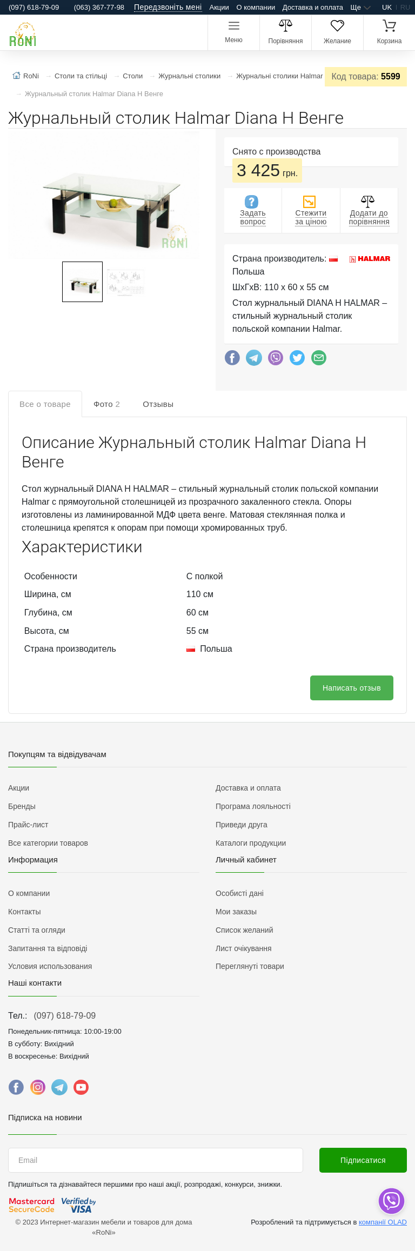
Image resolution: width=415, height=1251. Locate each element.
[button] (102, 196)
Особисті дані (240, 893)
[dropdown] (391, 1201)
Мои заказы (236, 911)
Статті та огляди (36, 930)
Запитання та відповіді (47, 948)
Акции (219, 7)
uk (387, 7)
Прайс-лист (28, 824)
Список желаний (244, 930)
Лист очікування (244, 948)
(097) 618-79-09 (65, 1015)
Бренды (22, 806)
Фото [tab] (106, 404)
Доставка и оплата (313, 7)
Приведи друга (241, 824)
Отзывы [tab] (158, 404)
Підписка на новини (45, 1117)
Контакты (24, 911)
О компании (255, 7)
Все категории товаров (48, 843)
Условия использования (50, 966)
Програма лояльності (253, 806)
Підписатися (363, 1160)
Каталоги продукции (251, 843)
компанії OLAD (383, 1222)
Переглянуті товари (250, 966)
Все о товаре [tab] (45, 404)
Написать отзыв (352, 688)
